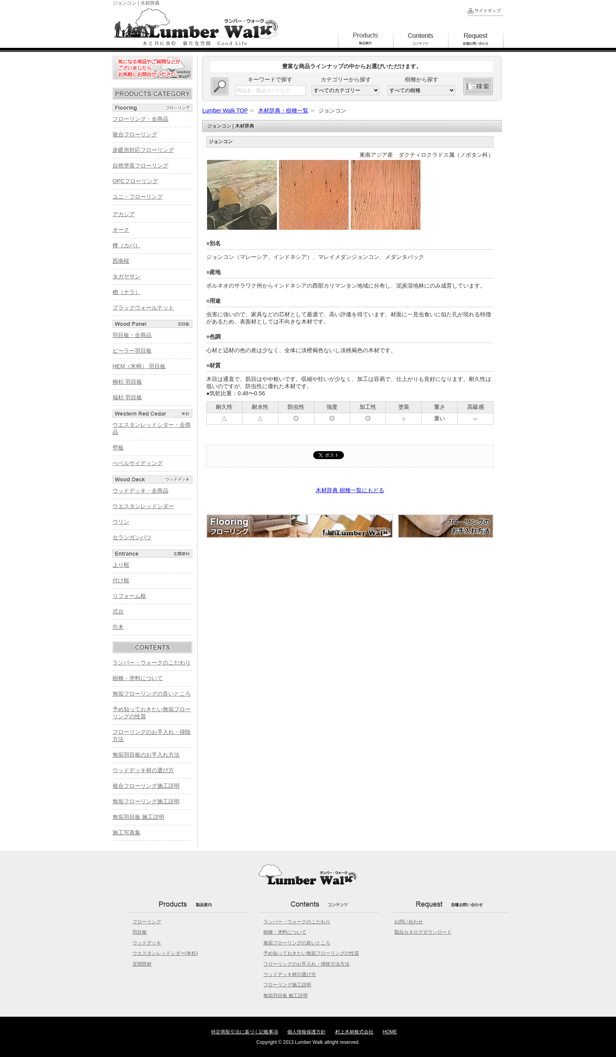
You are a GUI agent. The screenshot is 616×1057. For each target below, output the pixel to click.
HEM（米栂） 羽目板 (139, 366)
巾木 (118, 627)
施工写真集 (126, 832)
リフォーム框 (129, 596)
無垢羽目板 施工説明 (138, 817)
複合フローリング (135, 134)
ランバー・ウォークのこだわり (152, 662)
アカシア (124, 214)
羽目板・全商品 (132, 335)
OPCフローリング (135, 181)
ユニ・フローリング (138, 196)
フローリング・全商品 (140, 119)
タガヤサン (126, 276)
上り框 (121, 565)
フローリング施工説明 (287, 985)
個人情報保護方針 (306, 1032)
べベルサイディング (138, 463)
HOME (390, 1032)
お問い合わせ (408, 922)
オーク (121, 230)
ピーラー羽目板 (132, 350)
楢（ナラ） (126, 292)
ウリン (121, 522)
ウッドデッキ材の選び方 (143, 770)
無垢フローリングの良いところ (152, 693)
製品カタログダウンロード (423, 932)
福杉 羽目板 (127, 397)
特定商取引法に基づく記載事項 (244, 1032)
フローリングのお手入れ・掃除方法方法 (306, 964)
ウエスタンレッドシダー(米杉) (165, 953)
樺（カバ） (126, 245)
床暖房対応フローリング (143, 150)
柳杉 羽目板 (127, 382)
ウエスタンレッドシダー (143, 506)
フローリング (146, 922)
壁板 (118, 447)
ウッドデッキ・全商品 (140, 490)
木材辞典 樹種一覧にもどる (350, 490)
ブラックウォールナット (143, 307)
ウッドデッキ (146, 943)
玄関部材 (142, 964)
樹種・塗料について (138, 678)
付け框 (121, 580)
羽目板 (139, 932)
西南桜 (121, 261)
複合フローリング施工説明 (146, 786)
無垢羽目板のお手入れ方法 (146, 754)
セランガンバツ (132, 537)
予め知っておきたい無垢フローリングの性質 (311, 953)
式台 (118, 611)
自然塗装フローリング (140, 165)
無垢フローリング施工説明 (146, 801)
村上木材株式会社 (354, 1032)
